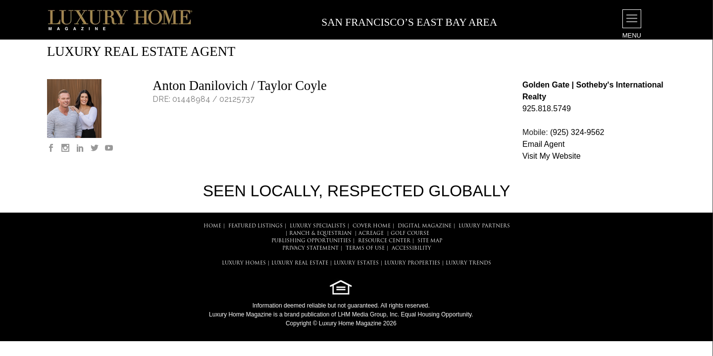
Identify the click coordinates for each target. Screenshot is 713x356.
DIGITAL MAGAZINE (425, 226)
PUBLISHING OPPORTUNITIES (311, 241)
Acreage (371, 233)
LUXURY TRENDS (468, 263)
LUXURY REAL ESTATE (299, 263)
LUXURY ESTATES (356, 263)
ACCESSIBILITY (411, 248)
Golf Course (410, 233)
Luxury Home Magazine (240, 314)
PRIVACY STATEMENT (310, 248)
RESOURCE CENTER (384, 241)
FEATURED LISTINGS (255, 226)
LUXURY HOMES (244, 263)
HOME (212, 226)
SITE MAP (429, 241)
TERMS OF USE (365, 248)
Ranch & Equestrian (320, 233)
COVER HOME (372, 226)
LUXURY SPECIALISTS (318, 226)
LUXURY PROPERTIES (412, 263)
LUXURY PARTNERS (484, 226)
